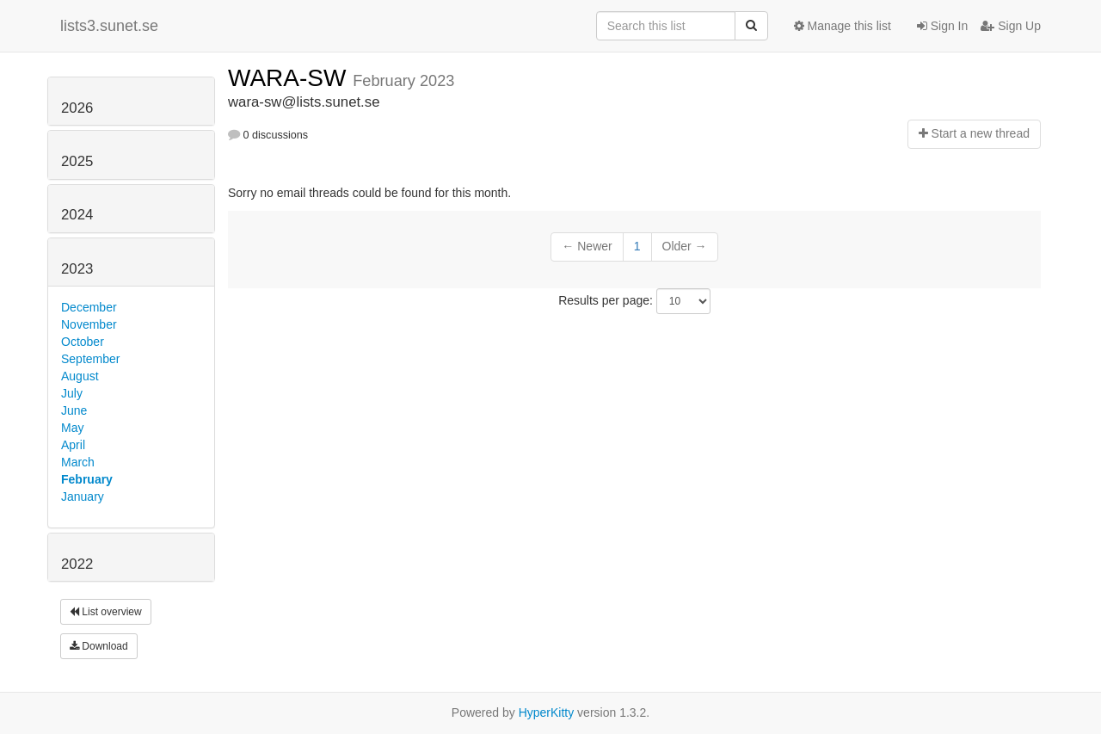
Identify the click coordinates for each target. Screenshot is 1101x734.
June (74, 410)
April (73, 445)
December (89, 307)
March (78, 462)
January (82, 496)
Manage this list (842, 26)
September (90, 359)
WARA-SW (290, 78)
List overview (106, 612)
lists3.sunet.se (109, 25)
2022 (77, 564)
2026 (77, 108)
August (80, 376)
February (87, 479)
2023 (77, 269)
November (89, 324)
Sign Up (1011, 26)
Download (99, 646)
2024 (77, 215)
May (72, 428)
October (82, 341)
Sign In (942, 26)
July (72, 393)
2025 (77, 161)
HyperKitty (547, 712)
